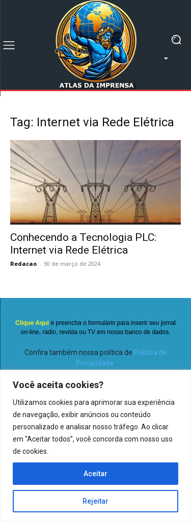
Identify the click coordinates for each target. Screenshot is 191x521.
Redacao (23, 263)
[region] (95, 445)
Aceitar (95, 474)
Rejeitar (95, 501)
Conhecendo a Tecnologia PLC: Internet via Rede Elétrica (83, 243)
